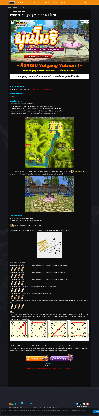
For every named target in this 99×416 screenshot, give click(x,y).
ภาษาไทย (4, 413)
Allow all (90, 411)
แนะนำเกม (40, 2)
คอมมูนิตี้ (63, 2)
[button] (89, 2)
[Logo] (12, 2)
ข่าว (26, 2)
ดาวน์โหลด (32, 2)
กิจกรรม (19, 11)
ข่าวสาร (23, 11)
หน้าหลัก (20, 2)
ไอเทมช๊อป (47, 2)
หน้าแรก (9, 7)
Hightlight (15, 7)
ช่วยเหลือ (56, 2)
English (8, 413)
